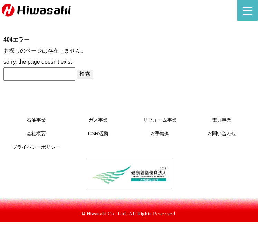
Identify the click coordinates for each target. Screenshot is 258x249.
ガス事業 (98, 120)
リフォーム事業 (160, 120)
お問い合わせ (221, 133)
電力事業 (221, 120)
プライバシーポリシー (36, 147)
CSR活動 (98, 133)
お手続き (160, 133)
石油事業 (36, 120)
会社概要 (36, 133)
